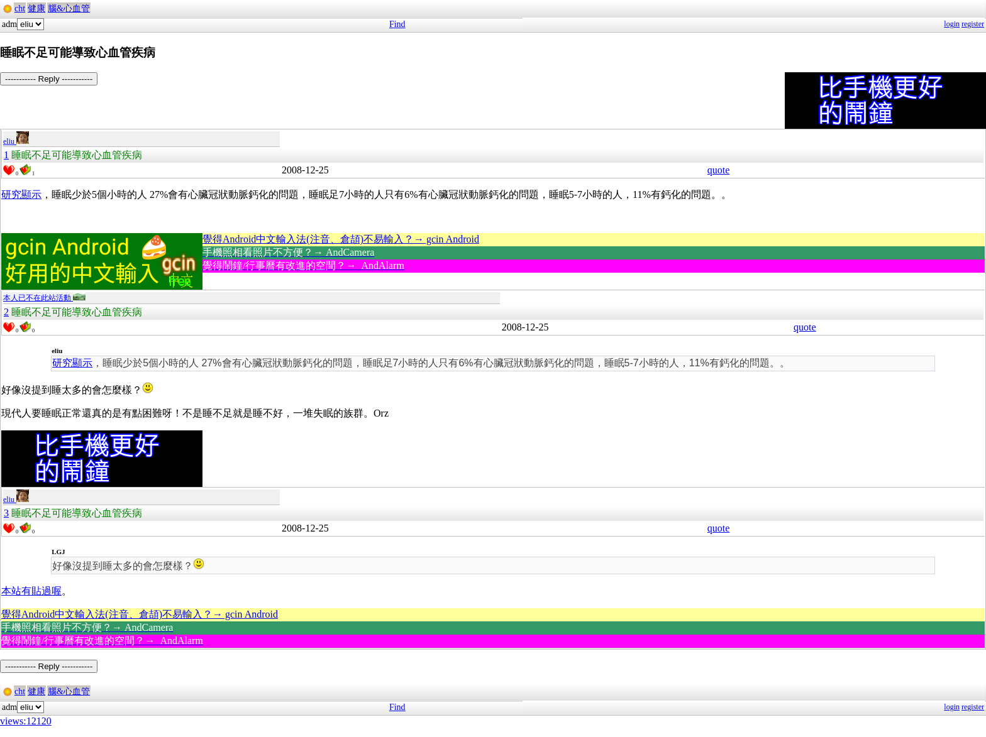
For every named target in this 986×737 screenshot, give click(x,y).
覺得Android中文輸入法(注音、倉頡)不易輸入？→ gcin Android (340, 239)
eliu (16, 141)
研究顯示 (21, 194)
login (952, 23)
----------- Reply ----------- (48, 79)
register (972, 23)
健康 (36, 8)
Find (397, 24)
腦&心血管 (69, 8)
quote (718, 170)
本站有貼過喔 (31, 591)
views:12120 (26, 721)
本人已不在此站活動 (44, 297)
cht (19, 8)
